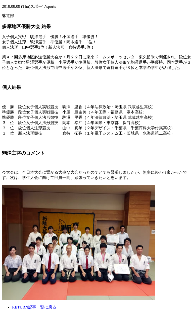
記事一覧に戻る (34, 307)
